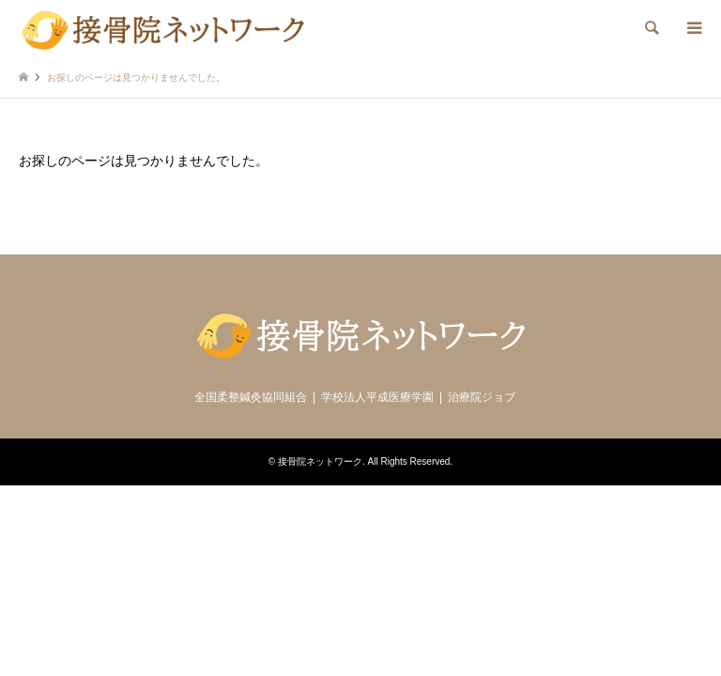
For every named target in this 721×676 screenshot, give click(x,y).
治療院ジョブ (481, 397)
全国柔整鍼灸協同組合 (250, 397)
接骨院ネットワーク (320, 461)
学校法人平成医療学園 (377, 397)
